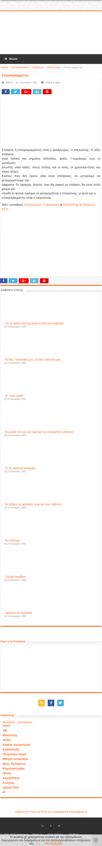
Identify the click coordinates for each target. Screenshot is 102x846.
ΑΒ (4, 730)
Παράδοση (38, 67)
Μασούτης (10, 735)
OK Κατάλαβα (53, 843)
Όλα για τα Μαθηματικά (56, 811)
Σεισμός (8, 782)
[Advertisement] (51, 33)
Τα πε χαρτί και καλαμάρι (20, 468)
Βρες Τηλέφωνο (14, 763)
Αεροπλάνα (10, 778)
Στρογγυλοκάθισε (15, 576)
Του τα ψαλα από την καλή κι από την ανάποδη (34, 323)
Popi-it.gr (35, 811)
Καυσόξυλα (10, 749)
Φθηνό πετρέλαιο (15, 759)
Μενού (10, 58)
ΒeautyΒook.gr (79, 811)
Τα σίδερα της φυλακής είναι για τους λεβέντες (33, 504)
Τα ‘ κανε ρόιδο (14, 395)
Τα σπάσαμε (12, 540)
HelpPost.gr (21, 811)
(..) (38, 843)
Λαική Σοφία (53, 67)
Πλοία (6, 773)
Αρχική (4, 67)
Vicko (6, 740)
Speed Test (10, 787)
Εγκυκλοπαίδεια (20, 67)
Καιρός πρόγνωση (16, 744)
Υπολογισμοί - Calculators (41, 204)
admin (9, 82)
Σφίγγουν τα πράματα (18, 612)
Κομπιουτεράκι (13, 768)
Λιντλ (6, 725)
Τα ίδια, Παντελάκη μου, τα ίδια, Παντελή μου (33, 359)
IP (3, 792)
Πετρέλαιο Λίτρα (14, 754)
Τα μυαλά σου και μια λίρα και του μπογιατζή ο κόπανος (39, 432)
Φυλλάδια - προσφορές (17, 722)
